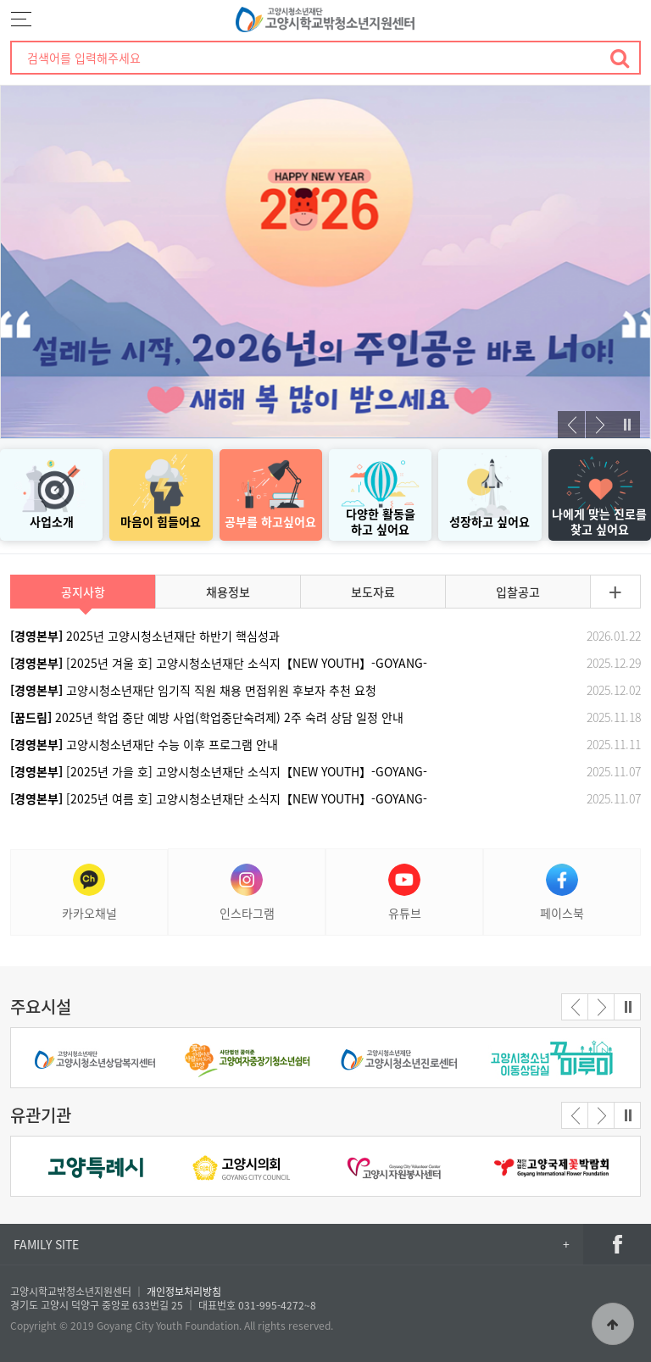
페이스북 (562, 892)
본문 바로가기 (0, 0)
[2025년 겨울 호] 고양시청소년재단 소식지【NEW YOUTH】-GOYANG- (218, 662)
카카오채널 (89, 892)
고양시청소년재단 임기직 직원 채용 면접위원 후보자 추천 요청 (193, 689)
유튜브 (404, 892)
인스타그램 (247, 892)
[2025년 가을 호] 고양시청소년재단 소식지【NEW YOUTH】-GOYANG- (218, 771)
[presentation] (571, 424)
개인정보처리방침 (184, 1291)
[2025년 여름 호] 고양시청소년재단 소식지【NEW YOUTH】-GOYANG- (218, 798)
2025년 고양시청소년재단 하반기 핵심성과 (145, 635)
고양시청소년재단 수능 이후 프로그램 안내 (144, 744)
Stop (626, 424)
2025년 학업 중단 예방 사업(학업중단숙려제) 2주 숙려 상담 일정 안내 (206, 717)
